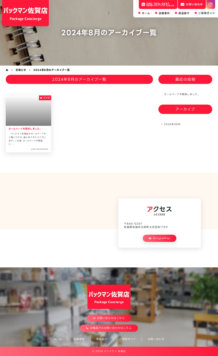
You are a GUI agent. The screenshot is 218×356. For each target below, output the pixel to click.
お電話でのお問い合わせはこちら (109, 328)
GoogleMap (159, 238)
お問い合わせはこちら (109, 318)
